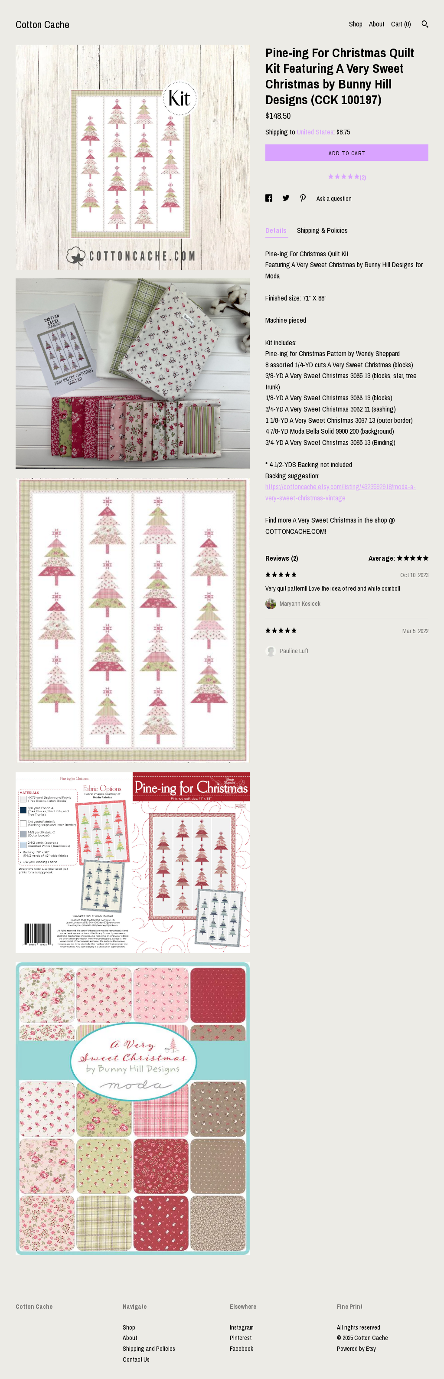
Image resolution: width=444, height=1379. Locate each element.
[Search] (425, 25)
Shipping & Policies (322, 230)
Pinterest (240, 1338)
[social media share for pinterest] (304, 199)
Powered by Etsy (356, 1349)
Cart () (401, 24)
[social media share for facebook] (269, 199)
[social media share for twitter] (286, 199)
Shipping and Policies (149, 1349)
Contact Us (136, 1359)
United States (315, 132)
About (377, 24)
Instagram (242, 1327)
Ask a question (334, 199)
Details (276, 230)
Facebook (241, 1349)
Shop (355, 24)
